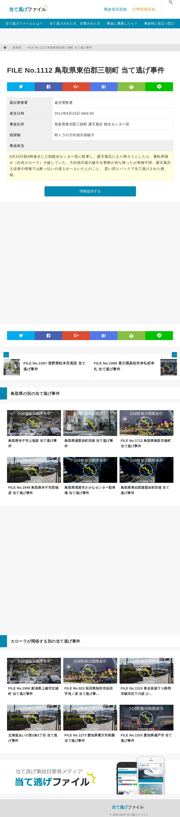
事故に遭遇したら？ (122, 23)
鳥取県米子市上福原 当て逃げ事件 (32, 443)
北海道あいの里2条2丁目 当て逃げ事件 (32, 737)
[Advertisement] (92, 56)
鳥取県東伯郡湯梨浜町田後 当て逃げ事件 (145, 490)
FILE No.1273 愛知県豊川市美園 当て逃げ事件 (89, 737)
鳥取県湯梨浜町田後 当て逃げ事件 (88, 443)
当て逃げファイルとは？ (24, 23)
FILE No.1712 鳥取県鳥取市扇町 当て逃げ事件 (146, 443)
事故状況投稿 (115, 9)
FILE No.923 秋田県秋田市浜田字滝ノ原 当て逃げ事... (88, 691)
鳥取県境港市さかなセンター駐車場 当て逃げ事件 (90, 490)
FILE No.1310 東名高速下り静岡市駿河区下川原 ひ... (146, 691)
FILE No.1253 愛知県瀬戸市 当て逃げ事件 (146, 737)
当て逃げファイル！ (28, 9)
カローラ (19, 641)
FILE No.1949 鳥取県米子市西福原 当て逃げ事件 (33, 490)
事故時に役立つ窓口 (159, 23)
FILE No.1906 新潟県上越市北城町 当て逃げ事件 (33, 691)
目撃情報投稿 (143, 9)
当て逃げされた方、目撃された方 (75, 23)
